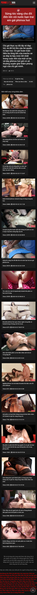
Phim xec (17, 577)
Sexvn (5, 592)
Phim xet (5, 585)
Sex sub (17, 585)
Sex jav (8, 586)
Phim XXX (20, 575)
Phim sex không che (6, 583)
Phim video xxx (23, 581)
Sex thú (26, 575)
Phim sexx (3, 577)
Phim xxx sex (18, 579)
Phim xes (14, 583)
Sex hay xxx (5, 581)
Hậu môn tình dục (8, 81)
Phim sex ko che (26, 590)
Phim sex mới (29, 577)
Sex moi (22, 577)
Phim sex (14, 575)
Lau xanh (18, 586)
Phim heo (31, 581)
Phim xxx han (26, 579)
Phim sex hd (30, 586)
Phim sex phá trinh (14, 573)
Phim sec (20, 583)
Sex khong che (4, 573)
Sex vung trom (24, 573)
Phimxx (23, 588)
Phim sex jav (10, 577)
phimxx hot (10, 84)
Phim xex (11, 585)
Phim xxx (17, 588)
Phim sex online (16, 590)
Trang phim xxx (14, 581)
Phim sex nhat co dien (21, 81)
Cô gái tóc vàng (19, 79)
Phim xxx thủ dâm (8, 579)
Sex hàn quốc (33, 575)
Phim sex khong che (26, 585)
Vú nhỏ (31, 81)
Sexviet (13, 586)
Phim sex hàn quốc (29, 583)
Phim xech (21, 592)
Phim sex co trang (12, 592)
